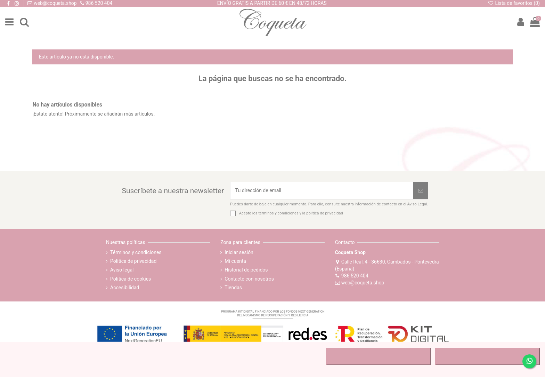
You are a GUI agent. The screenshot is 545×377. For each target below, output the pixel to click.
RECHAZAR (378, 356)
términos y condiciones (278, 213)
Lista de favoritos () (514, 3)
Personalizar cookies (91, 368)
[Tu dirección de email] (321, 190)
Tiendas (233, 287)
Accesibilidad (124, 287)
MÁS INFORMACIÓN (30, 368)
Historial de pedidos (246, 270)
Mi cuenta (235, 261)
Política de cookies (130, 279)
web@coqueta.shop (359, 282)
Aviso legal (121, 270)
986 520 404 (351, 275)
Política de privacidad (133, 261)
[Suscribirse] (420, 190)
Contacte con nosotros (249, 279)
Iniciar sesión (239, 252)
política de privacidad (324, 213)
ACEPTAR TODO (487, 356)
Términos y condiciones (135, 252)
